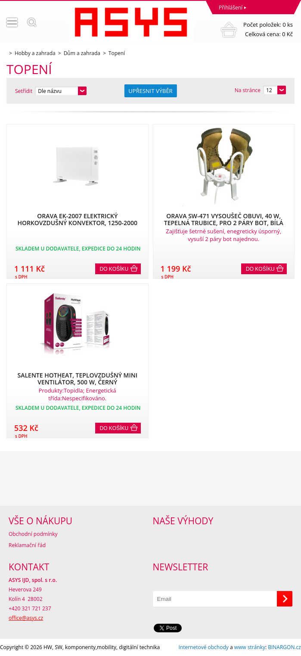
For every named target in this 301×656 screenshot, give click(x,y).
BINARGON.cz (284, 647)
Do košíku (114, 269)
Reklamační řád (27, 545)
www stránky (249, 647)
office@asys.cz (26, 618)
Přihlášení (230, 7)
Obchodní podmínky (33, 534)
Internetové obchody (203, 647)
